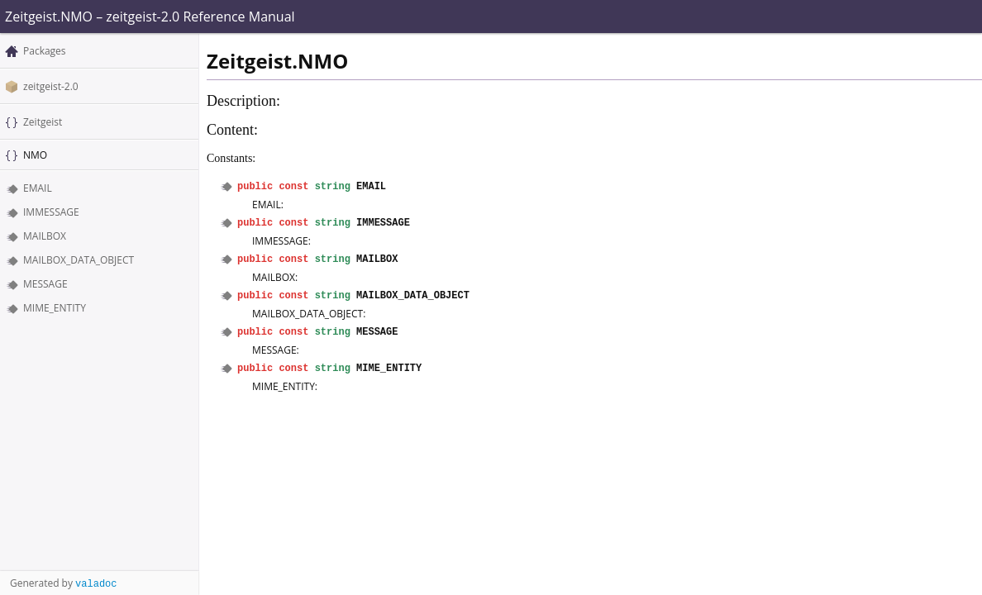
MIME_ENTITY (54, 308)
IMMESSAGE (51, 212)
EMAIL (37, 188)
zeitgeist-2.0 (51, 86)
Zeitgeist (42, 122)
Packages (44, 51)
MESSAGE (45, 284)
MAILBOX (44, 236)
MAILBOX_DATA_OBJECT (78, 260)
